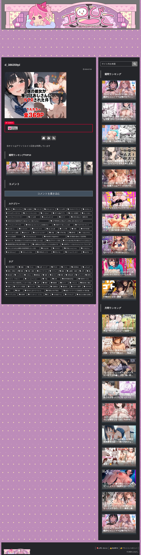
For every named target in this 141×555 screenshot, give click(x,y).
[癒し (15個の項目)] (89, 271)
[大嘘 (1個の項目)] (52, 232)
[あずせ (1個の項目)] (87, 252)
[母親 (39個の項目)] (20, 271)
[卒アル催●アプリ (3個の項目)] (59, 213)
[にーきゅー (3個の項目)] (45, 213)
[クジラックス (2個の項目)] (38, 229)
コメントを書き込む (48, 193)
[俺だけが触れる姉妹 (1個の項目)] (84, 294)
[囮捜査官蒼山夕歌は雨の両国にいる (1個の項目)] (18, 244)
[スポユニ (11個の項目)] (28, 275)
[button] (89, 167)
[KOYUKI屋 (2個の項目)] (86, 229)
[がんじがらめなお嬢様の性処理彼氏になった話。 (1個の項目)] (22, 248)
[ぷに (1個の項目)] (9, 290)
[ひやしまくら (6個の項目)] (49, 209)
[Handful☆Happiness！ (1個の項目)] (54, 236)
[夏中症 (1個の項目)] (73, 232)
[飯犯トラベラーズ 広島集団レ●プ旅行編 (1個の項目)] (78, 290)
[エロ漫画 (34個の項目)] (28, 209)
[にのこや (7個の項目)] (38, 209)
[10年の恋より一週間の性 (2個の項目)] (81, 217)
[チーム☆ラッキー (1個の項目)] (73, 252)
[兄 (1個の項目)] (47, 294)
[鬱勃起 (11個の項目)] (37, 275)
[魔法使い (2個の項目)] (65, 286)
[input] (118, 63)
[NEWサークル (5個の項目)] (85, 279)
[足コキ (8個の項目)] (53, 275)
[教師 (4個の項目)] (45, 283)
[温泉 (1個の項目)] (18, 290)
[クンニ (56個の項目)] (65, 267)
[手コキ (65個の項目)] (55, 267)
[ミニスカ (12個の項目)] (18, 275)
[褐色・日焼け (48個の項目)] (11, 271)
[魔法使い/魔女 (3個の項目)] (86, 283)
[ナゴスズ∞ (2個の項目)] (24, 229)
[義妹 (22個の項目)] (61, 271)
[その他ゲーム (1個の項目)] (57, 294)
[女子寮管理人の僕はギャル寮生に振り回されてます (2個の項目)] (71, 221)
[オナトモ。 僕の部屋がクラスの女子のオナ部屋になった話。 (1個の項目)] (25, 240)
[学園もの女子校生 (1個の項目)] (53, 290)
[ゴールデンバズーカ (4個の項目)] (13, 213)
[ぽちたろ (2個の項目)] (26, 232)
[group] (18, 168)
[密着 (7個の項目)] (61, 275)
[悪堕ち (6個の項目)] (88, 275)
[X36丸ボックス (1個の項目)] (44, 252)
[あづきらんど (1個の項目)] (12, 252)
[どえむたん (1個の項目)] (86, 248)
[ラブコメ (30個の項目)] (53, 271)
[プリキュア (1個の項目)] (69, 294)
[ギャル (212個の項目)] (31, 267)
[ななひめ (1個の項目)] (45, 248)
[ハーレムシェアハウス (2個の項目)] (14, 225)
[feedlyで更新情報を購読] (48, 138)
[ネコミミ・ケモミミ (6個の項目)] (14, 279)
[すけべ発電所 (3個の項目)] (73, 213)
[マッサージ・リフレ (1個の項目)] (35, 294)
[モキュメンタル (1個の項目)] (28, 252)
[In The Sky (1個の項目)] (62, 232)
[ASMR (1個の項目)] (22, 294)
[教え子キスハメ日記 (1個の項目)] (53, 240)
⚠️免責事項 (114, 548)
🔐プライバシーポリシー (129, 548)
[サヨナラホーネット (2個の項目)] (83, 225)
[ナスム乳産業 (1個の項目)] (13, 236)
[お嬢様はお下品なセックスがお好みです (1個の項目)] (46, 244)
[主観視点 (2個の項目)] (54, 286)
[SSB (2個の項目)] (75, 229)
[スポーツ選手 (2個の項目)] (76, 286)
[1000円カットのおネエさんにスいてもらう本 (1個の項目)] (77, 244)
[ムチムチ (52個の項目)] (87, 267)
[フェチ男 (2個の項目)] (64, 229)
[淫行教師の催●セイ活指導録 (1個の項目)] (79, 236)
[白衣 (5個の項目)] (56, 279)
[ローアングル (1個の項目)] (11, 294)
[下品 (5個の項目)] (46, 279)
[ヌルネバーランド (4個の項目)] (74, 209)
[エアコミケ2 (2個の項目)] (43, 286)
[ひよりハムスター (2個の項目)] (40, 232)
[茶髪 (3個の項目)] (8, 286)
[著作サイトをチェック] (43, 138)
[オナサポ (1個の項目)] (88, 286)
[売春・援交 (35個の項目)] (30, 271)
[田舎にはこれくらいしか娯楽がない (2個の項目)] (38, 225)
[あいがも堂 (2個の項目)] (51, 229)
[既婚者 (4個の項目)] (54, 283)
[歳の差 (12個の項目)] (9, 275)
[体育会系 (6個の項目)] (69, 275)
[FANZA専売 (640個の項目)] (11, 267)
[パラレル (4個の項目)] (74, 283)
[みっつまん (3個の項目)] (87, 213)
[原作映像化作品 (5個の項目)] (69, 279)
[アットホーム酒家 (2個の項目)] (13, 232)
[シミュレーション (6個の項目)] (32, 279)
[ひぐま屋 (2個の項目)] (33, 217)
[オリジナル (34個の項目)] (17, 209)
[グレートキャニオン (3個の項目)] (30, 213)
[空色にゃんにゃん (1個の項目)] (71, 248)
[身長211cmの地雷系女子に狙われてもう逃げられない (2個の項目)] (27, 221)
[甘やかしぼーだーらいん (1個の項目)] (34, 290)
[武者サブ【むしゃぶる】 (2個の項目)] (63, 225)
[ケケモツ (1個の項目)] (57, 248)
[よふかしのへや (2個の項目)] (49, 217)
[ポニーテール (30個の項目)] (42, 271)
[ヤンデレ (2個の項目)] (32, 286)
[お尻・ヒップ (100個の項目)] (43, 267)
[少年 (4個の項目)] (37, 283)
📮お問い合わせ (102, 548)
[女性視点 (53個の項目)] (75, 267)
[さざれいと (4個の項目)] (87, 209)
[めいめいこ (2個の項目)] (11, 229)
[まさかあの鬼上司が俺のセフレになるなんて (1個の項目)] (77, 240)
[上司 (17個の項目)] (81, 271)
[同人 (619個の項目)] (8, 209)
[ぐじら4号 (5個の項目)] (61, 209)
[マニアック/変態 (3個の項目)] (19, 286)
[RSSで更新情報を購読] (54, 138)
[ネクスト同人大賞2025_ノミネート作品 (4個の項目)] (19, 283)
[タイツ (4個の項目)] (63, 283)
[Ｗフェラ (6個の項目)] (79, 275)
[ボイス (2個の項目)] (64, 217)
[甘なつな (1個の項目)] (58, 252)
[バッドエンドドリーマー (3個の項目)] (16, 217)
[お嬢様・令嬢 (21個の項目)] (72, 271)
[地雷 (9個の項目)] (45, 275)
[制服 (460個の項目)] (22, 267)
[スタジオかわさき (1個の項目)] (33, 236)
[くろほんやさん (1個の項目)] (85, 232)
